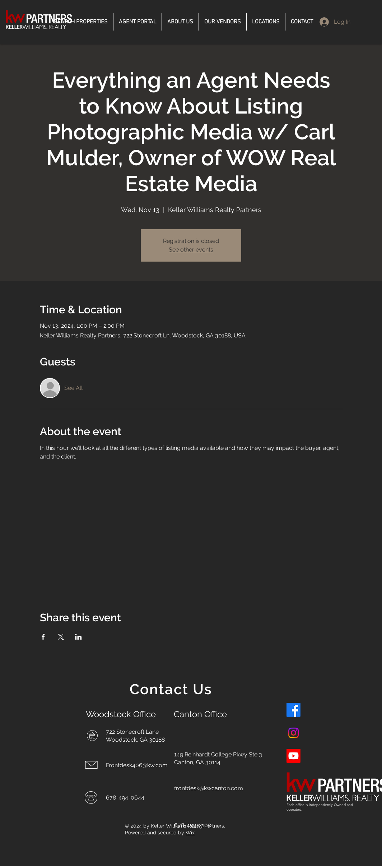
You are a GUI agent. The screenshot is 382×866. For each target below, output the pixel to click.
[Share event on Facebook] (43, 637)
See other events (191, 249)
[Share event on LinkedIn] (78, 637)
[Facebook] (293, 710)
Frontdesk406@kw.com (137, 765)
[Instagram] (293, 733)
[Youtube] (293, 756)
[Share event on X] (60, 637)
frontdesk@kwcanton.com (208, 788)
